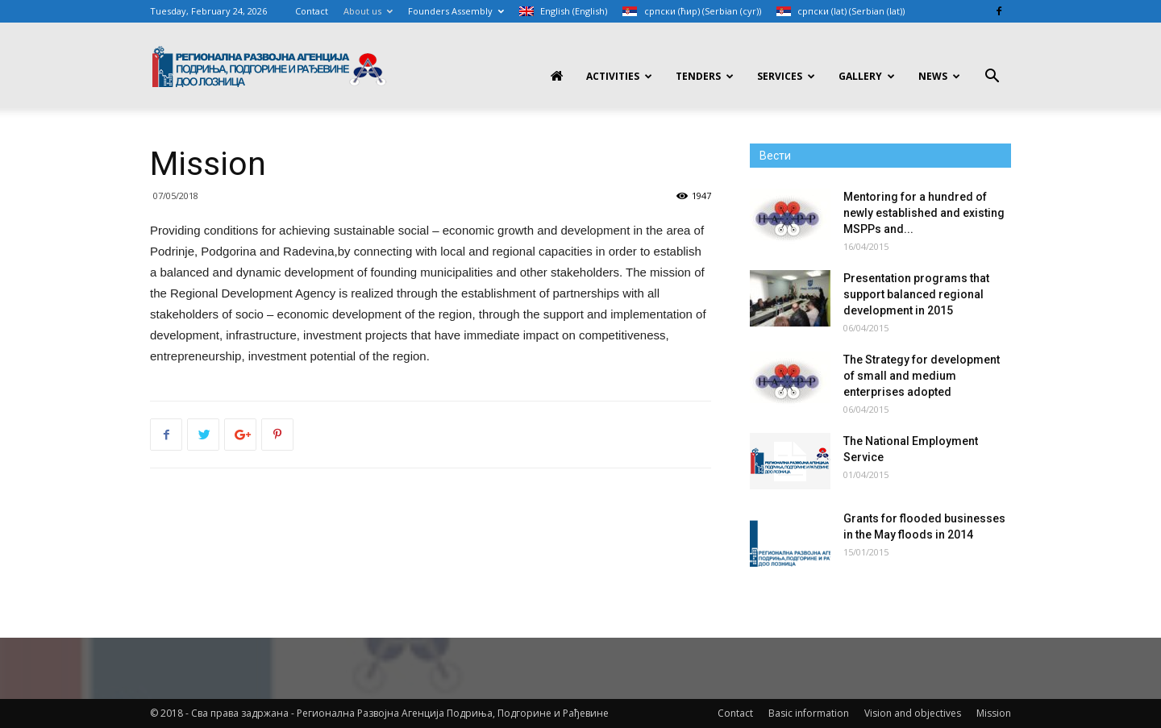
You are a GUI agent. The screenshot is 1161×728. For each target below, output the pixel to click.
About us (368, 11)
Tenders (705, 76)
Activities (619, 76)
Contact (311, 11)
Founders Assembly (456, 11)
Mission (993, 713)
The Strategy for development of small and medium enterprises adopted (921, 375)
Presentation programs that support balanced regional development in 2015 (916, 294)
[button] (991, 77)
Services (786, 76)
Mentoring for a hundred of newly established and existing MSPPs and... (924, 212)
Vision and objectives (912, 713)
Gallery (866, 76)
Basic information (808, 713)
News (939, 76)
